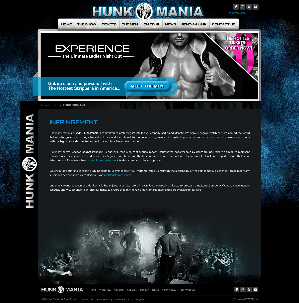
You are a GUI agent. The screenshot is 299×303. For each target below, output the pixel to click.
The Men (130, 24)
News (170, 24)
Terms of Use (87, 299)
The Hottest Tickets (233, 62)
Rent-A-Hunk (194, 24)
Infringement (140, 299)
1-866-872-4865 (235, 13)
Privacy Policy (103, 299)
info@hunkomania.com (117, 175)
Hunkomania (49, 105)
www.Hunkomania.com (101, 160)
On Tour (152, 24)
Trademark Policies (121, 299)
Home (66, 24)
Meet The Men (120, 62)
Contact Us (223, 24)
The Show (86, 24)
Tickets (109, 24)
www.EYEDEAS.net (249, 299)
